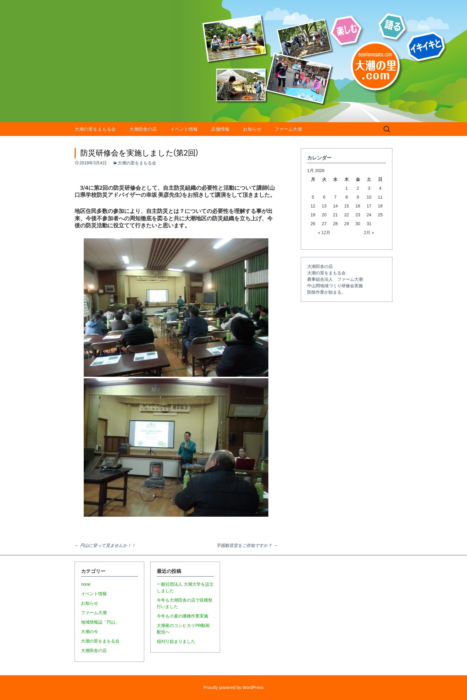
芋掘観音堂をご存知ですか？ (247, 545)
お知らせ (252, 129)
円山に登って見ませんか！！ (105, 545)
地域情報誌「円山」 (100, 622)
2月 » (369, 232)
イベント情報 (184, 129)
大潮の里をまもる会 (95, 129)
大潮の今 (89, 631)
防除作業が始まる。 (326, 292)
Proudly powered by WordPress (234, 687)
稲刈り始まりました (176, 641)
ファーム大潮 (288, 129)
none (85, 584)
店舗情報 (220, 129)
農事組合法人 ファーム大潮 (335, 279)
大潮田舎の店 (143, 129)
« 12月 (324, 232)
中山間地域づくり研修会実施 (335, 285)
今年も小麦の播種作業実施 (182, 616)
